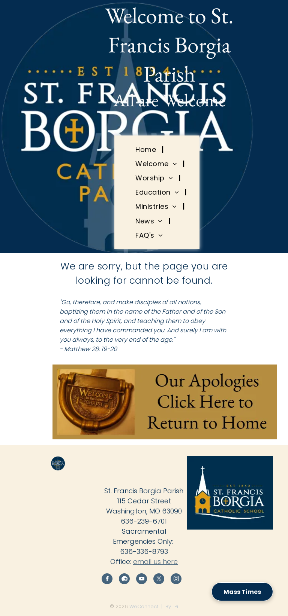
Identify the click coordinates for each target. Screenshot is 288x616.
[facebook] (107, 579)
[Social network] (124, 579)
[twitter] (158, 579)
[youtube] (141, 579)
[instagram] (176, 579)
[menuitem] (147, 149)
